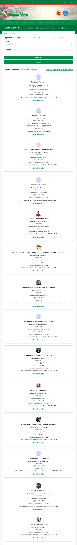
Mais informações (38, 100)
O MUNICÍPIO (17, 22)
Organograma (68, 69)
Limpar (38, 62)
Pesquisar (7, 49)
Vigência (7, 41)
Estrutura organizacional (54, 69)
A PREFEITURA (9, 22)
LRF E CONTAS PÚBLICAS (51, 22)
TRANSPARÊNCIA (40, 22)
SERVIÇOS (32, 22)
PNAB (68, 22)
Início (5, 33)
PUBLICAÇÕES (62, 22)
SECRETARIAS (25, 22)
